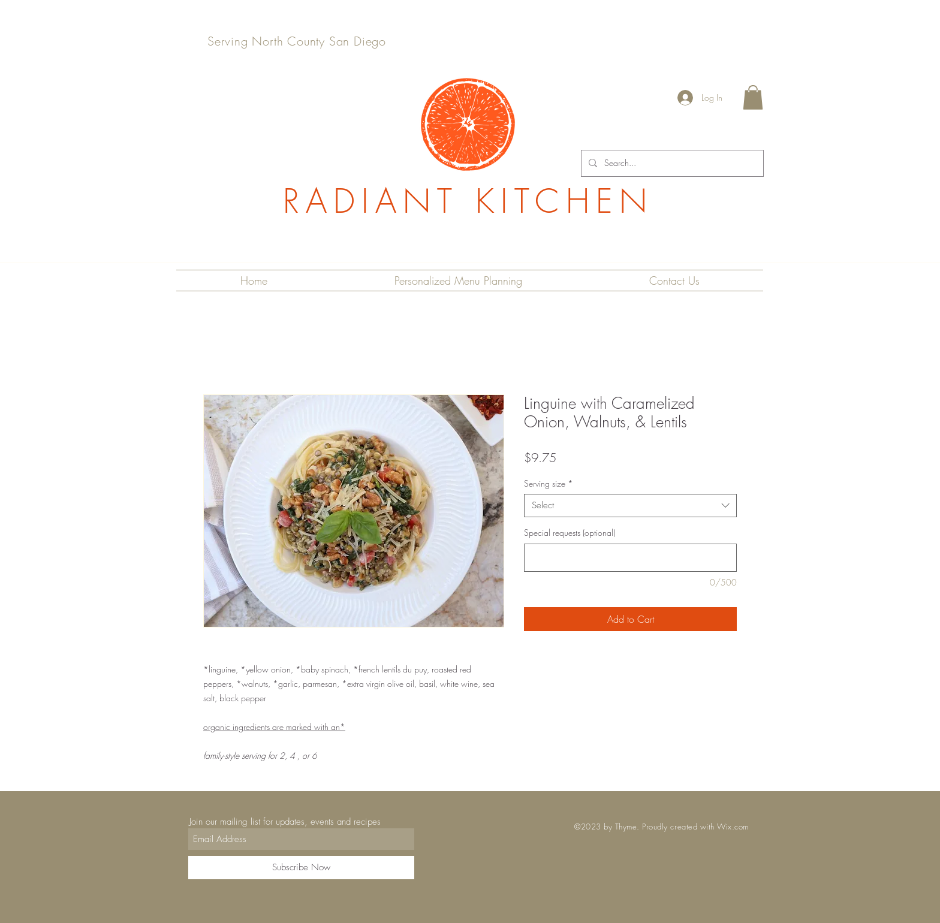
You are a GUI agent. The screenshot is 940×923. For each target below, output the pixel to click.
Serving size (548, 483)
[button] (753, 97)
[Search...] (671, 163)
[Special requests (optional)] (630, 557)
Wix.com (733, 826)
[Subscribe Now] (301, 867)
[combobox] (630, 505)
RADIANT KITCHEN (468, 201)
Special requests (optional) (569, 532)
